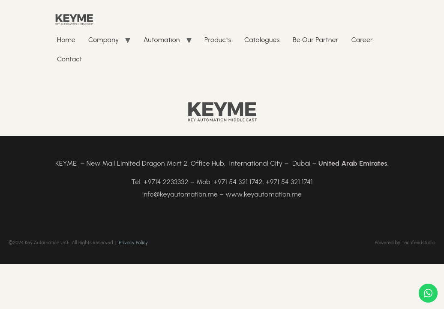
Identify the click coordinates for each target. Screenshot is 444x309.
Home (66, 40)
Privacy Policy (133, 242)
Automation (162, 40)
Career (362, 40)
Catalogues (262, 40)
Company (103, 40)
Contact (69, 59)
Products (217, 40)
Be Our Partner (316, 40)
